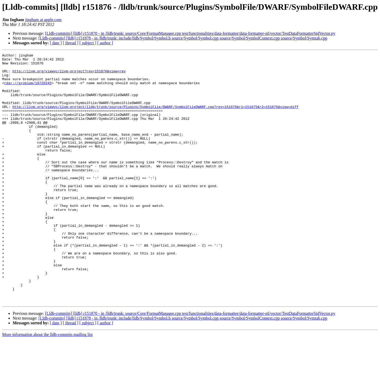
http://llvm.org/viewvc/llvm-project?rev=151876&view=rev (69, 75)
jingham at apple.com (43, 19)
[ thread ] (70, 43)
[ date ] (56, 43)
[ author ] (105, 43)
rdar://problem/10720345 (27, 89)
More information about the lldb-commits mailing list (47, 384)
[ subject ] (87, 43)
